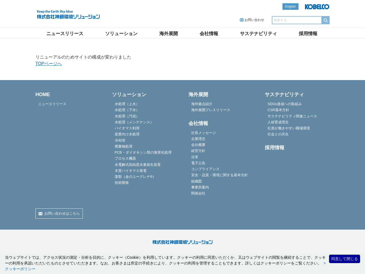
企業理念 (198, 139)
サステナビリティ (258, 33)
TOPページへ (48, 63)
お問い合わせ (254, 20)
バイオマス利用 (127, 128)
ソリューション (121, 33)
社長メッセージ (203, 133)
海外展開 (168, 33)
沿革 (194, 157)
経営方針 (198, 151)
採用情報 (308, 33)
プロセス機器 (125, 158)
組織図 (196, 181)
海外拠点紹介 (201, 104)
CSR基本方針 (278, 110)
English (290, 6)
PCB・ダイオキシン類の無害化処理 (143, 152)
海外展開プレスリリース (210, 110)
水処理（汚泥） (127, 116)
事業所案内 (200, 187)
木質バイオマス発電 (131, 171)
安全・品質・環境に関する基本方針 (219, 175)
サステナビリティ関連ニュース (292, 116)
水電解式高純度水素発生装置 (138, 165)
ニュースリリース (64, 33)
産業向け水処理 (127, 134)
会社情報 (209, 33)
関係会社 (198, 193)
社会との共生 (278, 134)
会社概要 (198, 145)
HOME (42, 94)
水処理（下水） (127, 110)
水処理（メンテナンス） (134, 122)
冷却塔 (120, 140)
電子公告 (198, 163)
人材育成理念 (278, 122)
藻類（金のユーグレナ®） (135, 177)
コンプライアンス (205, 169)
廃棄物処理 (123, 146)
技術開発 (122, 183)
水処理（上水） (127, 104)
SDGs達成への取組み (284, 104)
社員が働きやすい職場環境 (288, 128)
